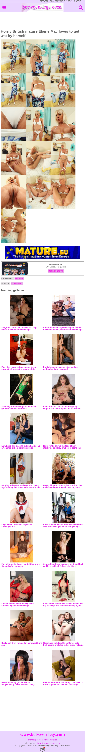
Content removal (49, 740)
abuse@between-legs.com (48, 743)
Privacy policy (34, 740)
